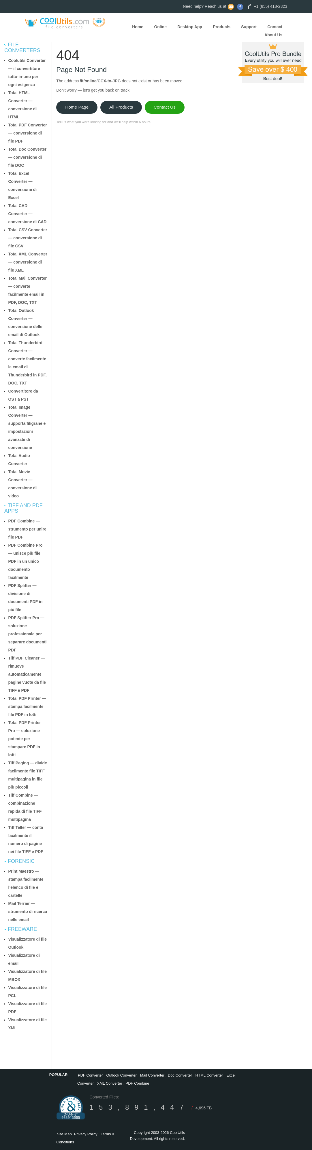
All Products (121, 107)
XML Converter (109, 1083)
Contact (274, 26)
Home (137, 26)
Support (249, 26)
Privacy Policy (85, 1134)
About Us (273, 35)
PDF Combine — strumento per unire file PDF (27, 529)
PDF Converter (90, 1075)
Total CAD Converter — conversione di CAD (27, 213)
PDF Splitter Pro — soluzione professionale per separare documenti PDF (27, 633)
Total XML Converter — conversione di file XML (27, 262)
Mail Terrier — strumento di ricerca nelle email (27, 911)
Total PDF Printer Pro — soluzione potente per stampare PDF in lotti (24, 738)
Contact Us (165, 107)
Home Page (77, 107)
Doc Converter (180, 1075)
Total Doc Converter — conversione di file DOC (27, 157)
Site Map (64, 1134)
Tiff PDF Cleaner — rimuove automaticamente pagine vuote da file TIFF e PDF (27, 674)
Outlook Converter (121, 1075)
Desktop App (189, 26)
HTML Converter (209, 1075)
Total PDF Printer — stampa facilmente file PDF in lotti (27, 706)
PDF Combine (137, 1083)
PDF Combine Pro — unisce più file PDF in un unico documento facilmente (25, 561)
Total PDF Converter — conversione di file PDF (27, 133)
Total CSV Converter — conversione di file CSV (27, 238)
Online (160, 26)
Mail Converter (152, 1075)
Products (221, 26)
